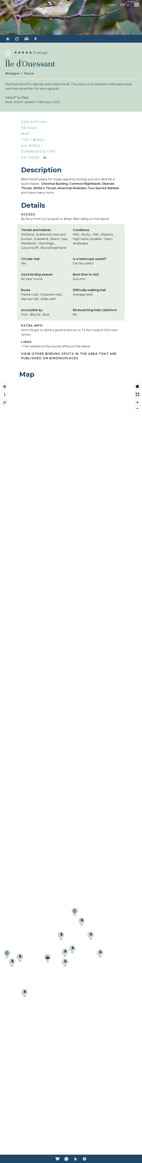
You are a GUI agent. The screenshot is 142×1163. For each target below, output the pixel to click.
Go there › (35, 157)
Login (112, 4)
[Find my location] (4, 386)
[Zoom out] (137, 408)
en (122, 4)
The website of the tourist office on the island (56, 346)
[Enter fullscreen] (137, 394)
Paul (25, 97)
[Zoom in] (137, 402)
